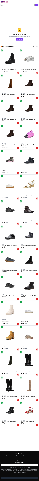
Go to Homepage (19, 39)
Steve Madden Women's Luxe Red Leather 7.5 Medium (28, 422)
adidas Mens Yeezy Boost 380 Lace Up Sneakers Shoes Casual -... (9, 271)
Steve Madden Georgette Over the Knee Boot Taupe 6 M (28, 397)
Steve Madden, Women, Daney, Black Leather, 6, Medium (9, 422)
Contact (25, 467)
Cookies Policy (21, 467)
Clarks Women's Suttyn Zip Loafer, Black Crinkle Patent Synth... (9, 246)
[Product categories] (19, 465)
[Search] (17, 5)
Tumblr (24, 472)
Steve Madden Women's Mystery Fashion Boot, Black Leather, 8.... (28, 371)
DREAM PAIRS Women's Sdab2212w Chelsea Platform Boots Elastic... (9, 321)
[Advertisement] (19, 15)
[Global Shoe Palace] (4, 2)
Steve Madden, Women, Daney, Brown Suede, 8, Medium (9, 120)
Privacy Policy (11, 467)
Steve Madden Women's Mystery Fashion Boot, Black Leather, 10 (9, 397)
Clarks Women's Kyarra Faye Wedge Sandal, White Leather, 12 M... (29, 195)
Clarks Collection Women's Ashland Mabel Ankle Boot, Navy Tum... (28, 246)
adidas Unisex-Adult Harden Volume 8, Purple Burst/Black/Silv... (28, 145)
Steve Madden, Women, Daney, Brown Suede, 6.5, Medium (10, 145)
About (16, 467)
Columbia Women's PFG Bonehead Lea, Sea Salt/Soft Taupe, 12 (9, 195)
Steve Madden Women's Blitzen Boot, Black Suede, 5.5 (29, 271)
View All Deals (35, 46)
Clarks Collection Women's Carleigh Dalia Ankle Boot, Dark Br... (28, 220)
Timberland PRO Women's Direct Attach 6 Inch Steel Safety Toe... (9, 346)
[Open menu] (37, 2)
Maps (29, 467)
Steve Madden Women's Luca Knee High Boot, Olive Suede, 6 (9, 371)
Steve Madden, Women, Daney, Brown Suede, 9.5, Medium (29, 95)
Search (36, 5)
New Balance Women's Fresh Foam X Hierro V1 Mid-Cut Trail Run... (9, 170)
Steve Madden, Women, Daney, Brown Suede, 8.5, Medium (29, 120)
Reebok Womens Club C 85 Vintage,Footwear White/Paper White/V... (28, 321)
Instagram (15, 472)
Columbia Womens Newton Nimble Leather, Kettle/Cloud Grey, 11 (28, 346)
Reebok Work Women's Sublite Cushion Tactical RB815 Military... (9, 296)
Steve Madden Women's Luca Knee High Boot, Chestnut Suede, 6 (9, 95)
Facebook (19, 472)
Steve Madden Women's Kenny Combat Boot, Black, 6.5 (9, 70)
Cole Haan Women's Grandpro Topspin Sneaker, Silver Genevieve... (28, 70)
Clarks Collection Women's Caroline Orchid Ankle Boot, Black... (28, 170)
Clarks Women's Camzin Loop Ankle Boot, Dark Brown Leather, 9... (28, 296)
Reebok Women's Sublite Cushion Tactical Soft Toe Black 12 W (10, 220)
